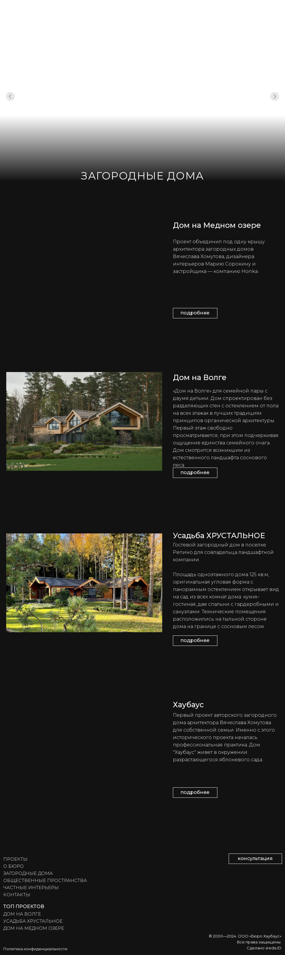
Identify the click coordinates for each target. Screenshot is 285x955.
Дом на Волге (200, 377)
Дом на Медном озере (217, 225)
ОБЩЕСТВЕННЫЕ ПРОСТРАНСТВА (45, 880)
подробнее (195, 313)
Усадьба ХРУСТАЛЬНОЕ (219, 535)
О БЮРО (13, 866)
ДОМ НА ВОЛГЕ (22, 914)
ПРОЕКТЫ (15, 859)
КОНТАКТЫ (16, 894)
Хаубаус (188, 704)
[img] (84, 269)
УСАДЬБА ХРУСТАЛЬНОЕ (33, 921)
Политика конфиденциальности (35, 948)
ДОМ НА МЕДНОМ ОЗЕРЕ (33, 928)
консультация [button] (255, 858)
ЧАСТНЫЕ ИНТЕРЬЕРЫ (31, 887)
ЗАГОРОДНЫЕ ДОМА (28, 873)
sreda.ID (273, 948)
